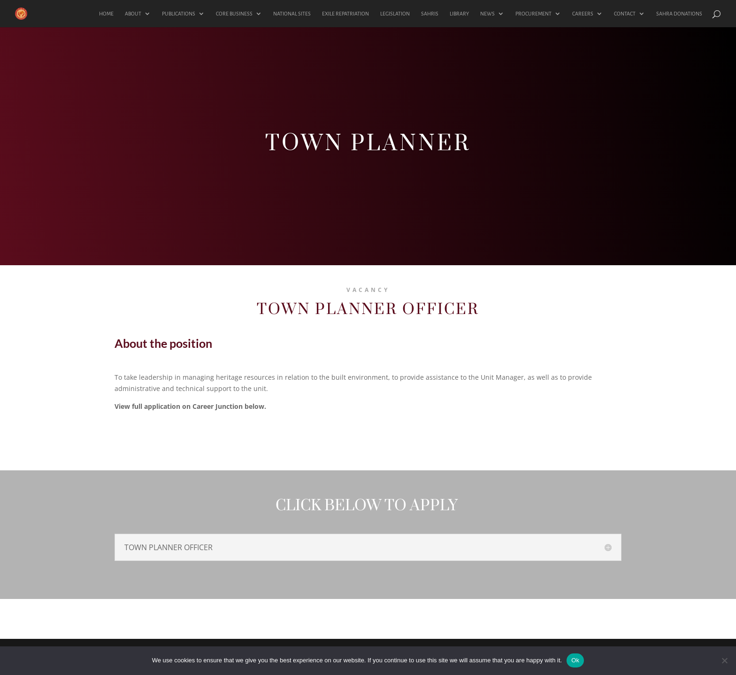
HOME (106, 13)
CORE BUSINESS (234, 13)
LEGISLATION (395, 13)
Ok (575, 660)
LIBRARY (459, 13)
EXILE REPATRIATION (345, 13)
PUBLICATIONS (178, 13)
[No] (724, 660)
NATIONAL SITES (292, 13)
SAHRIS (429, 13)
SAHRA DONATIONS (679, 13)
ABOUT (133, 13)
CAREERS (582, 13)
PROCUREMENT (533, 13)
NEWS (487, 13)
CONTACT (625, 13)
